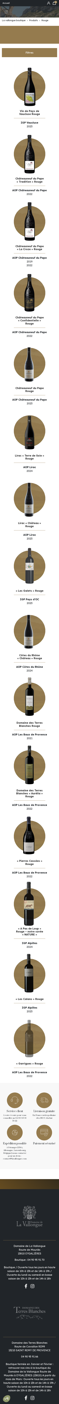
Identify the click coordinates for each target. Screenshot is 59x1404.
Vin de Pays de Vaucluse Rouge (29, 112)
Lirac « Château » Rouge (29, 525)
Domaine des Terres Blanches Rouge (30, 724)
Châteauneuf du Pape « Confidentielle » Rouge (29, 320)
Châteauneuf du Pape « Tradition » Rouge (29, 180)
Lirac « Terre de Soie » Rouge (29, 457)
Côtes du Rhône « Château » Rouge (29, 657)
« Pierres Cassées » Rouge (29, 862)
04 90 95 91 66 (29, 1308)
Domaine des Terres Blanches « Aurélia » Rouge (29, 793)
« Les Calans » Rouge (30, 999)
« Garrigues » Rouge (29, 1063)
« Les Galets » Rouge (29, 590)
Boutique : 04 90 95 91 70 (29, 1235)
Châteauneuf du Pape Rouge (29, 390)
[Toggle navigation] (6, 12)
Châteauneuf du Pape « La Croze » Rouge (29, 248)
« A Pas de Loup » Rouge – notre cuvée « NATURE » (29, 931)
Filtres (29, 52)
